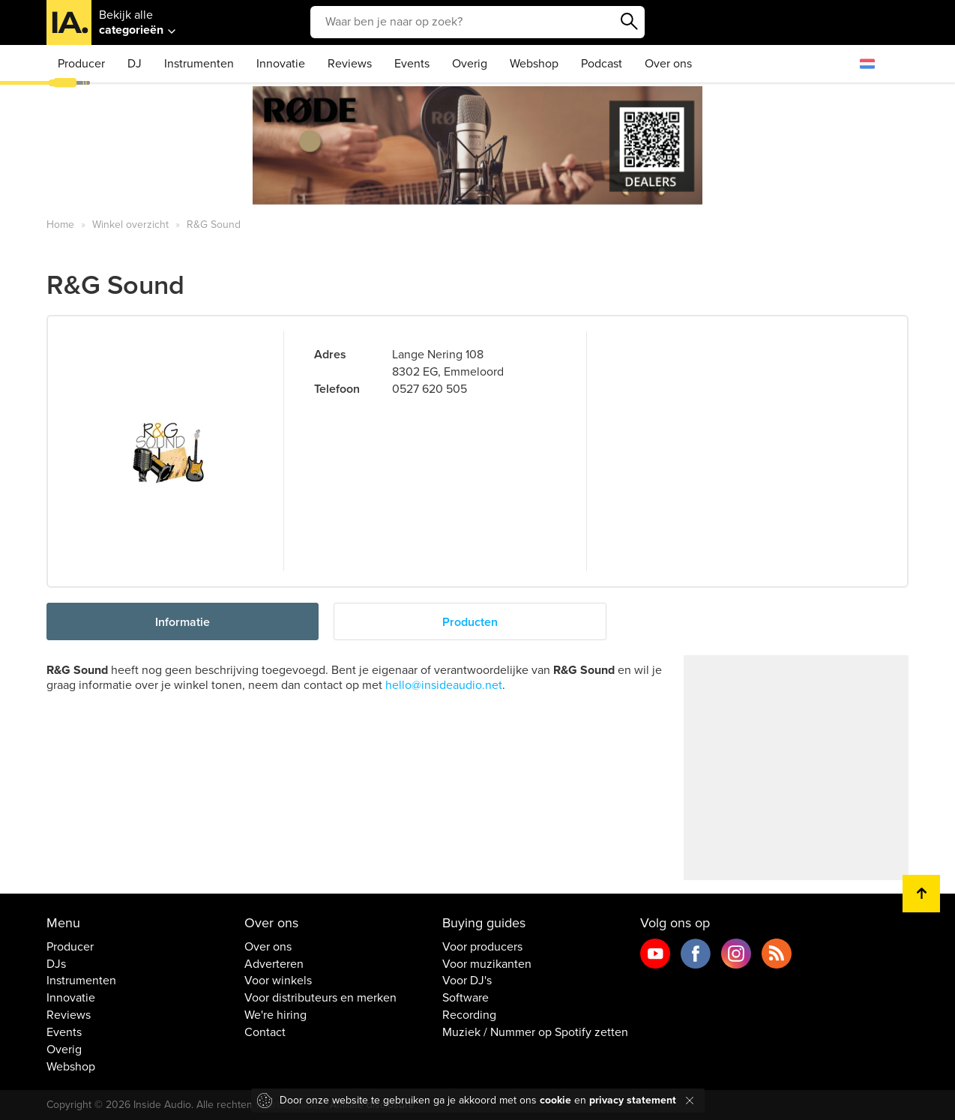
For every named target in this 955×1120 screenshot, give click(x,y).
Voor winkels (278, 980)
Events (412, 63)
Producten (470, 622)
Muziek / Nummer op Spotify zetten (535, 1032)
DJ (134, 63)
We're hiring (275, 1015)
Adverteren (274, 964)
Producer (81, 63)
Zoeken (630, 21)
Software (465, 997)
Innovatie (280, 63)
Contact (265, 1032)
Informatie (182, 622)
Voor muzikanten (486, 964)
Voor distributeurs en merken (320, 997)
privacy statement (632, 1100)
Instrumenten (199, 63)
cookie (555, 1100)
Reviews (350, 63)
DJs (56, 964)
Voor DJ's (467, 980)
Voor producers (482, 946)
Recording (469, 1015)
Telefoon (337, 389)
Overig (469, 63)
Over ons (668, 63)
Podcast (601, 63)
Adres (330, 354)
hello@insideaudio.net (443, 685)
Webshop (534, 63)
